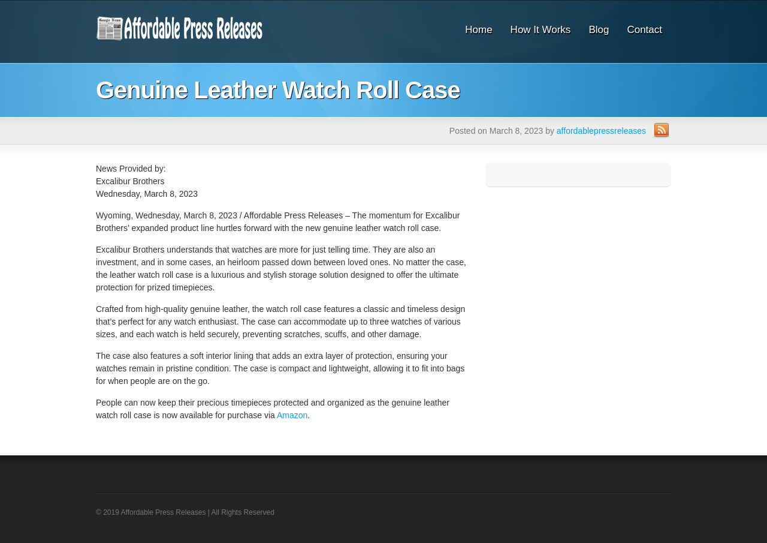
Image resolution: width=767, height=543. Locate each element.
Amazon (292, 415)
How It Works (541, 29)
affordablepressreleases (601, 131)
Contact (644, 29)
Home (478, 29)
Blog (598, 29)
